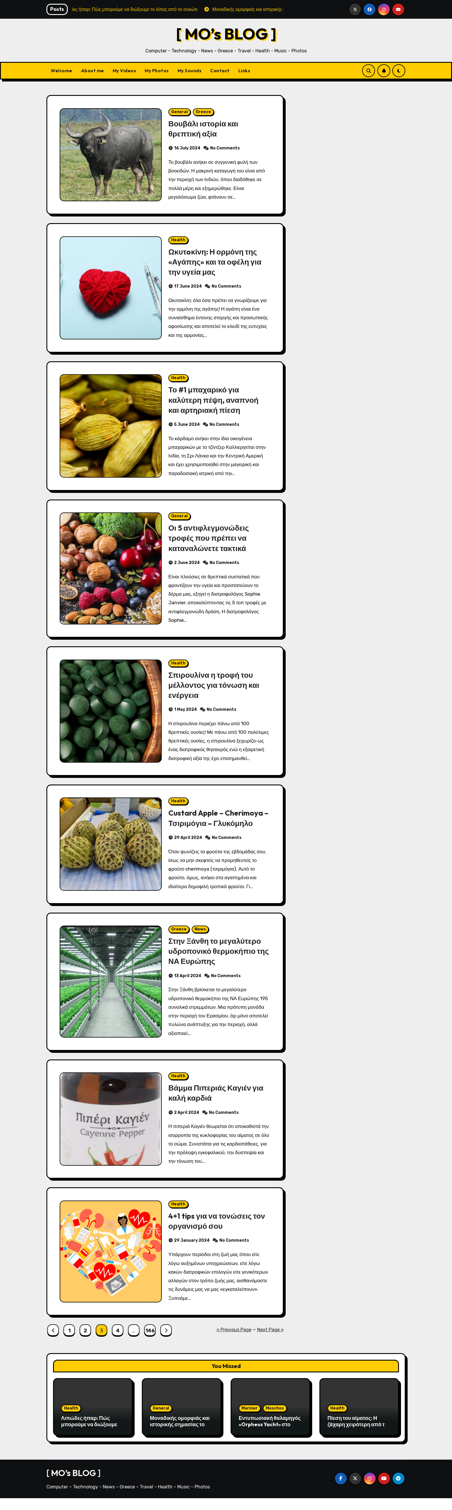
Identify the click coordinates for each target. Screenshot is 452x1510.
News (200, 937)
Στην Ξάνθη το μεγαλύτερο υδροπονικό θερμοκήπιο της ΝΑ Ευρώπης (216, 960)
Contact (220, 70)
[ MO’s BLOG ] (226, 33)
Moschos (275, 1420)
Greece (203, 112)
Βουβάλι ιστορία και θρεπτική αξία (204, 129)
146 (150, 1342)
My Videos (124, 70)
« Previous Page (233, 1341)
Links (244, 70)
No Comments (225, 148)
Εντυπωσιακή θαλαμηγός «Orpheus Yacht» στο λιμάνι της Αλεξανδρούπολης (270, 1439)
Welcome (61, 70)
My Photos (157, 70)
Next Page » (270, 1341)
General (179, 112)
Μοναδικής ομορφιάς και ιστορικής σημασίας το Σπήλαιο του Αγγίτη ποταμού (180, 1439)
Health (178, 241)
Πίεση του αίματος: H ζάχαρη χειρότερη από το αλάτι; (357, 1436)
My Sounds (190, 70)
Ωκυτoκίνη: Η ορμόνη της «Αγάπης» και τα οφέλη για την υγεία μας (216, 263)
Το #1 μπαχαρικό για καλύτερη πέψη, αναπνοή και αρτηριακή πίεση (214, 403)
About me (92, 70)
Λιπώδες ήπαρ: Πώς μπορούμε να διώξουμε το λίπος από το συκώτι (92, 1436)
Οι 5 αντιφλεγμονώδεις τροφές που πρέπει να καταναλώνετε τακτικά (209, 542)
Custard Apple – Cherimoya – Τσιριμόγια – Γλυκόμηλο (217, 825)
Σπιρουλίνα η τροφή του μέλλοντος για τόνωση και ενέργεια (215, 691)
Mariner (250, 1420)
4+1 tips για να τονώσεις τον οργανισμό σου (218, 1232)
